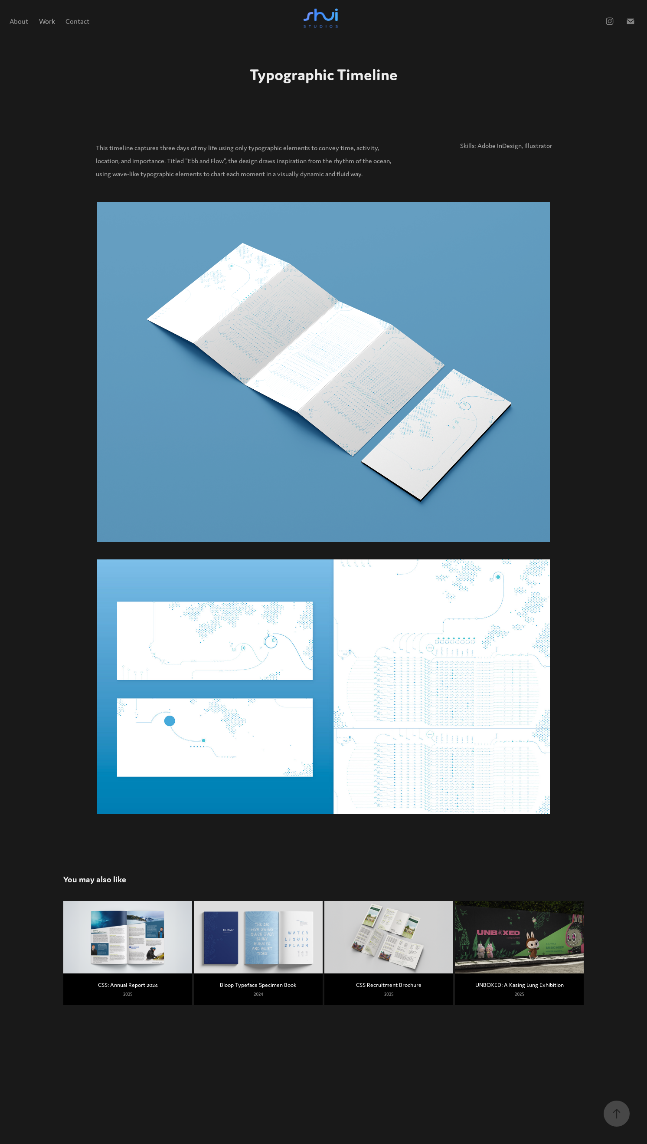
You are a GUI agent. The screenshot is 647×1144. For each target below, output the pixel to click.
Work (47, 21)
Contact (77, 21)
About (19, 21)
